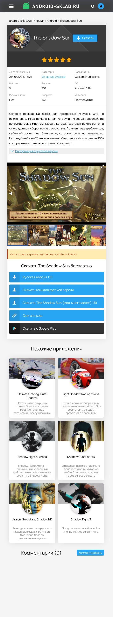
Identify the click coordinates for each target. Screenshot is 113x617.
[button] (102, 166)
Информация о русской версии (36, 151)
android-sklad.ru (20, 21)
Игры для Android (45, 21)
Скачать (84, 38)
